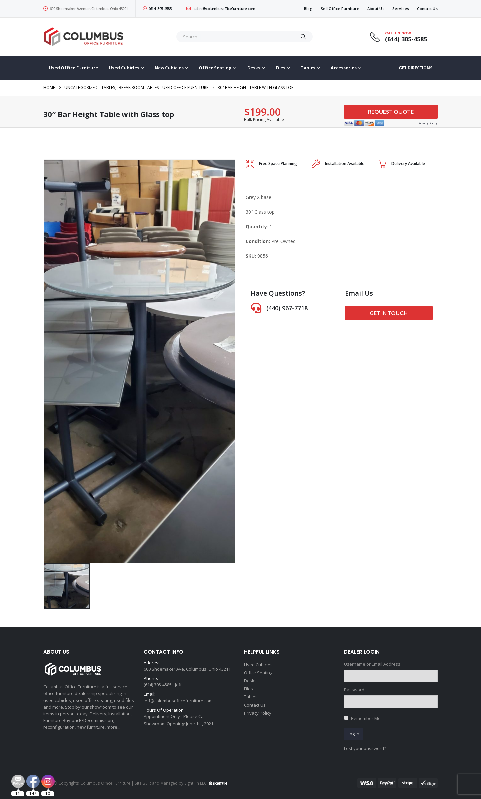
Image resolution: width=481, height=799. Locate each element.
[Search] (303, 36)
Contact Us (427, 8)
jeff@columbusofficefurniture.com (178, 700)
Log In (353, 734)
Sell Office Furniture (340, 8)
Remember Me (366, 718)
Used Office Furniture (73, 68)
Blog (308, 8)
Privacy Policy (257, 713)
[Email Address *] (285, 765)
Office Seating (215, 68)
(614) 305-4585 (157, 8)
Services (400, 8)
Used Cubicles (124, 68)
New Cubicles (169, 68)
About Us (375, 8)
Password (354, 690)
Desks (253, 68)
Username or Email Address (372, 664)
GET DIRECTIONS (415, 68)
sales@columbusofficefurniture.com (220, 8)
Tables (308, 68)
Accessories (344, 68)
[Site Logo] (85, 37)
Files (280, 68)
